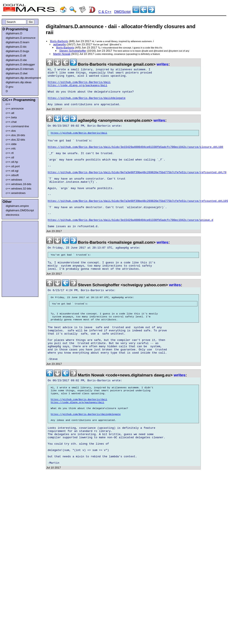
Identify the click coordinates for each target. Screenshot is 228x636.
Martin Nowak (61, 53)
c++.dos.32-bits (15, 139)
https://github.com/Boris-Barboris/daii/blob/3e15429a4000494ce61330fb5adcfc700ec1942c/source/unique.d (130, 246)
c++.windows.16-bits (18, 184)
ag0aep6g (59, 44)
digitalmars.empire (17, 205)
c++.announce (15, 108)
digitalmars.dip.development (21, 77)
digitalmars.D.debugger (20, 64)
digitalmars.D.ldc (16, 46)
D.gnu (9, 86)
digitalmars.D (14, 33)
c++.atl (10, 113)
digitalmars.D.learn (17, 42)
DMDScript (122, 12)
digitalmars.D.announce (20, 37)
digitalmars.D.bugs (17, 51)
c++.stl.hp (12, 161)
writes (162, 64)
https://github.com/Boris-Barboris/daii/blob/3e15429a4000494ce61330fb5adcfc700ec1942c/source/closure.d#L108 (135, 158)
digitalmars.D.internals (20, 69)
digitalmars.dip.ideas (19, 82)
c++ (8, 104)
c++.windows (14, 179)
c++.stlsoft (12, 175)
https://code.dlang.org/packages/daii (77, 89)
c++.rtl (10, 153)
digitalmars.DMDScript (20, 210)
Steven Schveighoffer (72, 50)
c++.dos (11, 130)
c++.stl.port (13, 166)
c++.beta (11, 117)
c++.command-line (17, 126)
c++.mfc (11, 148)
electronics (12, 214)
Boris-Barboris (59, 41)
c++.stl (10, 157)
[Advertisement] (15, 231)
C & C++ (104, 12)
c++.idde (11, 144)
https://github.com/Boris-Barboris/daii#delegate (87, 104)
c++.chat (11, 121)
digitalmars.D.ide (16, 60)
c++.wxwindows (15, 193)
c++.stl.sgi (12, 170)
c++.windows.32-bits (18, 188)
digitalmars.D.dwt (16, 73)
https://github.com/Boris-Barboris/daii (79, 85)
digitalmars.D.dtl (16, 55)
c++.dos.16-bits (15, 135)
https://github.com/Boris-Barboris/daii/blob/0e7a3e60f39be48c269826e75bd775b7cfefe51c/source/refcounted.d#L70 (137, 189)
